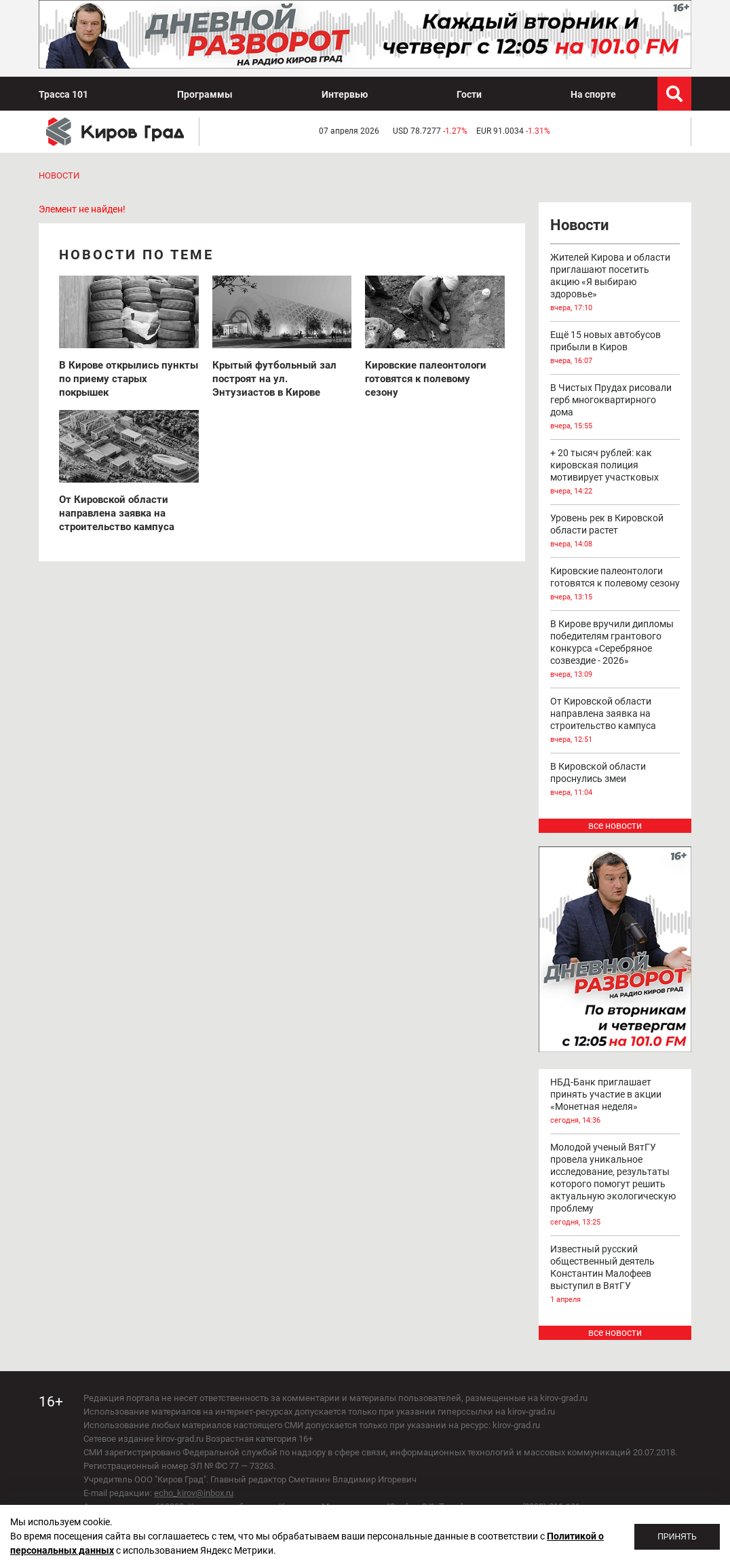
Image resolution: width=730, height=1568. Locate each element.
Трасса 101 (63, 94)
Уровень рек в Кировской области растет (615, 531)
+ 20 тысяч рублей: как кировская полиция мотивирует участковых (615, 472)
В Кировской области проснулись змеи (615, 780)
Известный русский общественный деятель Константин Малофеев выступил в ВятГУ (615, 1275)
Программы (205, 94)
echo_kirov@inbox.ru (193, 1493)
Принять (677, 1537)
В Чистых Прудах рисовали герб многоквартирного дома (615, 407)
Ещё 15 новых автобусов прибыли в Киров (615, 348)
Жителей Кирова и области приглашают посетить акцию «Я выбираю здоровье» (615, 283)
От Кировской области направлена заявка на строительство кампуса (615, 721)
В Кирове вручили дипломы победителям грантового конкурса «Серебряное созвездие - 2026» (615, 649)
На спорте (593, 94)
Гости (469, 94)
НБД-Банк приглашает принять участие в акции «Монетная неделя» (615, 1102)
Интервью (345, 94)
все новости (615, 825)
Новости (59, 175)
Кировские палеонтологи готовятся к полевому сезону (615, 584)
